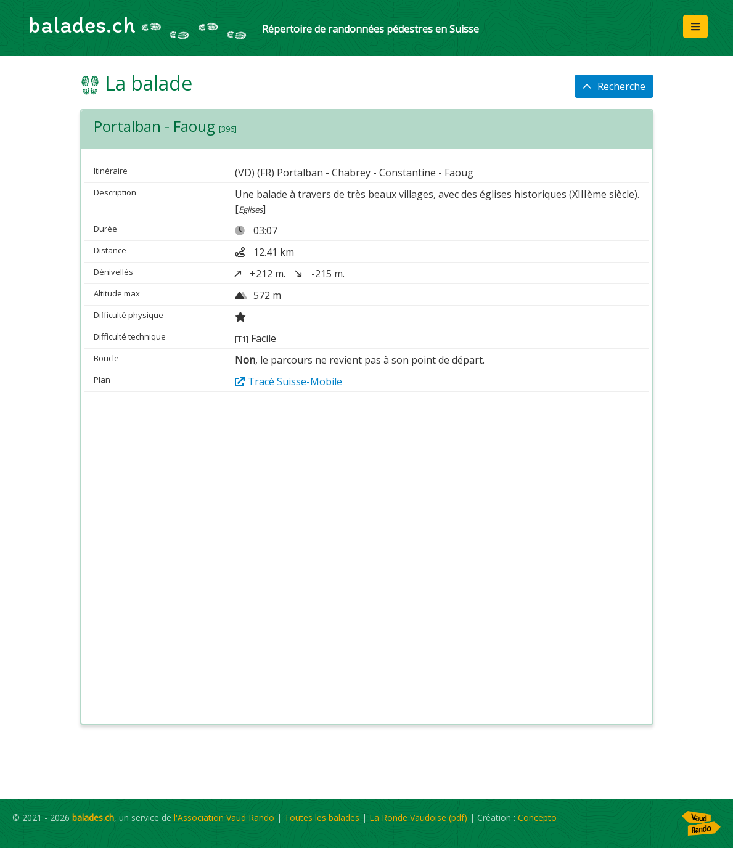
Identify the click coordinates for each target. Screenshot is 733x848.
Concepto (537, 817)
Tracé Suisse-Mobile (288, 381)
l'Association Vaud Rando (224, 817)
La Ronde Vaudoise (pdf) (418, 817)
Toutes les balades (321, 817)
